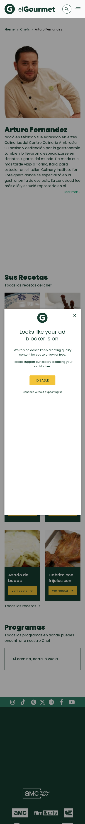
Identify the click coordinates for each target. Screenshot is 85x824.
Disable (42, 380)
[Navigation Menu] (76, 9)
